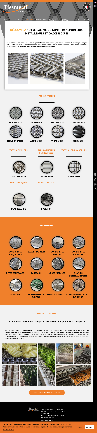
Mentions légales (48, 420)
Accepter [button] (89, 427)
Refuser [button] (80, 427)
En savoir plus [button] (8, 430)
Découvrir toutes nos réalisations (47, 393)
